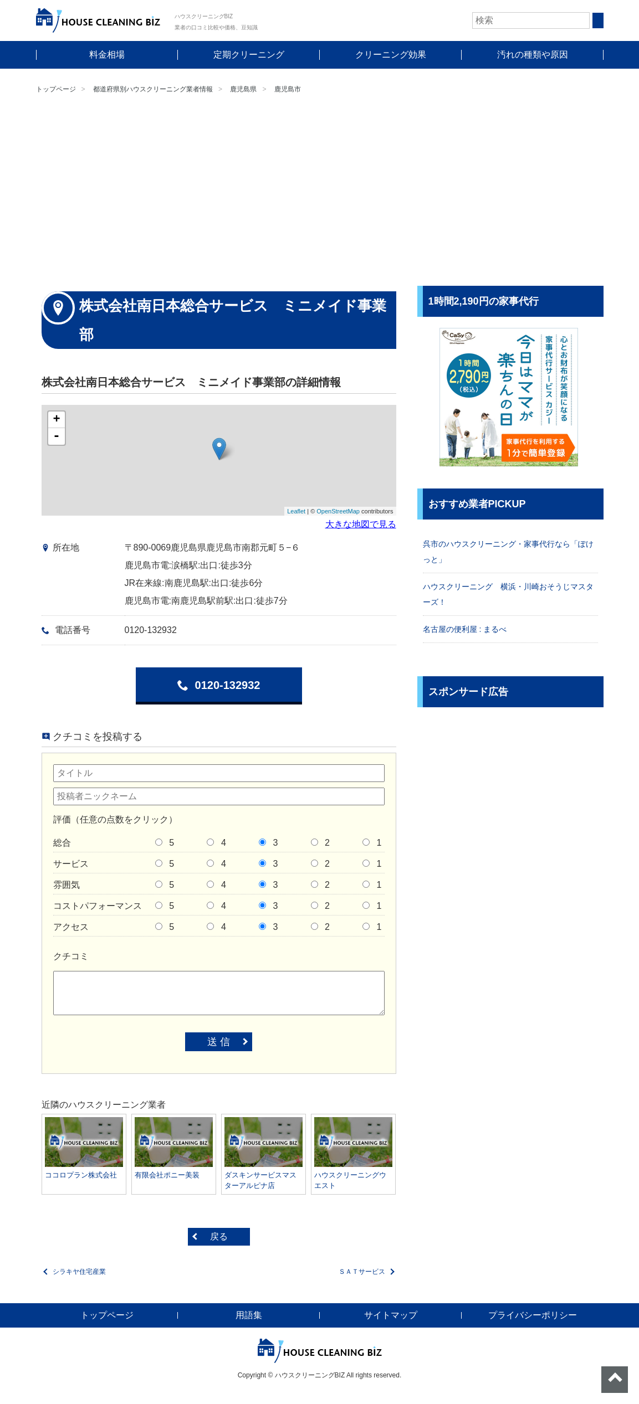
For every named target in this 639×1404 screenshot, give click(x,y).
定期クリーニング (248, 54)
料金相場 (107, 54)
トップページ (56, 89)
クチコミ (71, 956)
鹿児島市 (287, 89)
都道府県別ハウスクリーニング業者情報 (153, 89)
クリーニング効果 (390, 54)
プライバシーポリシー (532, 1315)
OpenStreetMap (338, 511)
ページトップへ (614, 1379)
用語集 (249, 1315)
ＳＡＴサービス (362, 1272)
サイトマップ (390, 1315)
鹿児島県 (243, 89)
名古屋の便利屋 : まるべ (465, 629)
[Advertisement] (319, 191)
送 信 (218, 1041)
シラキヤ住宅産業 (79, 1272)
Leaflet (296, 511)
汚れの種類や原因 (532, 54)
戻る (219, 1236)
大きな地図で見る (360, 524)
